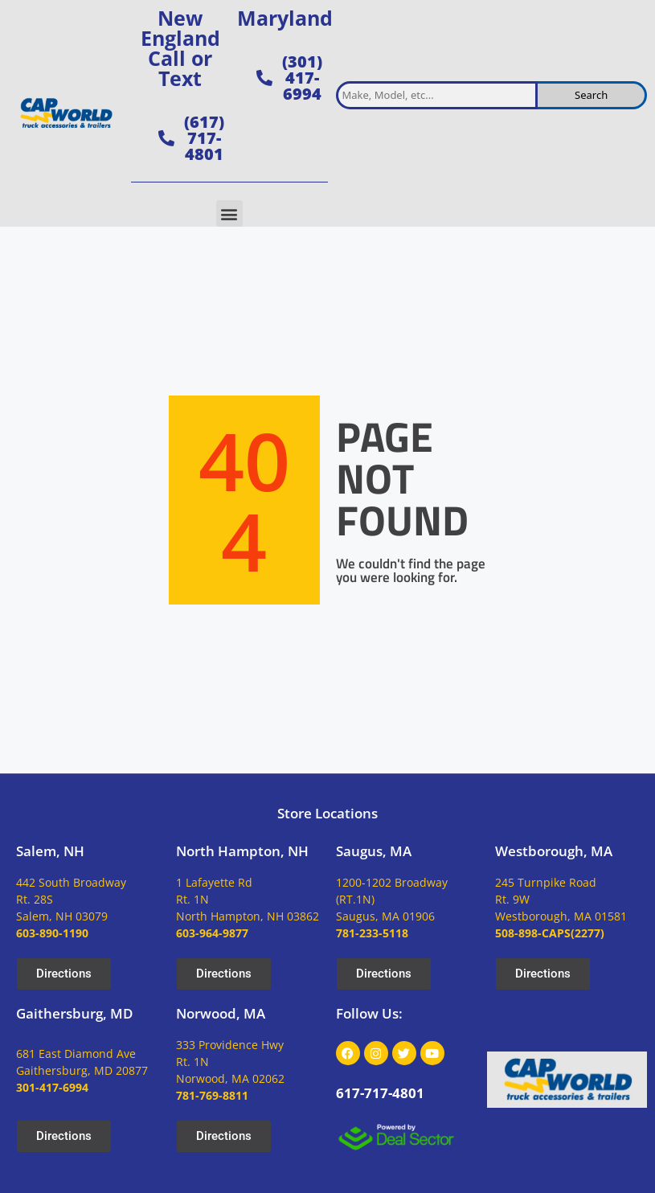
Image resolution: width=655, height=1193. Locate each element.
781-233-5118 (372, 933)
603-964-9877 (212, 933)
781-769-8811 (212, 1095)
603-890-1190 (52, 933)
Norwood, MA (220, 1013)
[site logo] (65, 113)
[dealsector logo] (396, 1137)
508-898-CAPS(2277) (549, 933)
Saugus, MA (373, 851)
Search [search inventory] (591, 95)
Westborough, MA (553, 851)
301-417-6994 (52, 1087)
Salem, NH (50, 851)
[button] (229, 213)
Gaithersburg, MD (74, 1013)
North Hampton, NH (242, 851)
